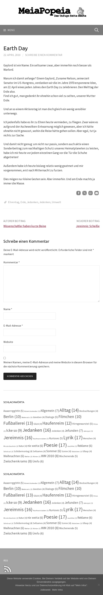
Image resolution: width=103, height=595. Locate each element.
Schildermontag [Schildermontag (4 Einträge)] (23, 451)
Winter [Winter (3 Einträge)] (37, 456)
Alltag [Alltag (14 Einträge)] (69, 410)
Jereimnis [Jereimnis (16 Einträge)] (17, 437)
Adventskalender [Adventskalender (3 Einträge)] (32, 411)
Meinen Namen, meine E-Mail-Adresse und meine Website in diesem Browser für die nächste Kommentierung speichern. (50, 364)
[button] (78, 193)
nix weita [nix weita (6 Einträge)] (35, 446)
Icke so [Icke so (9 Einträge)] (14, 430)
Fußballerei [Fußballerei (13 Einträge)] (18, 423)
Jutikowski (45, 589)
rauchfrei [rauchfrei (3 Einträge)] (72, 446)
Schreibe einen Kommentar (43, 55)
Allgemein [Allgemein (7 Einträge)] (49, 411)
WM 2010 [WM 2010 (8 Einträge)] (50, 456)
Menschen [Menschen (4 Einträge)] (89, 438)
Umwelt (56, 202)
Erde (23, 202)
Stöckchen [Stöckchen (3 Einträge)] (77, 451)
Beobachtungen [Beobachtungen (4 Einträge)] (88, 411)
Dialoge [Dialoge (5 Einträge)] (51, 417)
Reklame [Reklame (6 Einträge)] (84, 446)
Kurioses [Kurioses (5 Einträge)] (56, 438)
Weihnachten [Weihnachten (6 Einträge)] (13, 456)
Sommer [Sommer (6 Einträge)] (53, 451)
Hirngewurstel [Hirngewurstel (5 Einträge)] (82, 423)
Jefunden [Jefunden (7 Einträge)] (74, 430)
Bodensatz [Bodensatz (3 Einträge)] (26, 417)
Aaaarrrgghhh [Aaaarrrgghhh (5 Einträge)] (13, 411)
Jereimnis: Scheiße (88, 226)
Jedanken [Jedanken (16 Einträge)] (37, 430)
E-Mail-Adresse (13, 325)
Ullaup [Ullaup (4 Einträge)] (87, 451)
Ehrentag (13, 202)
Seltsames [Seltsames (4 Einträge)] (39, 451)
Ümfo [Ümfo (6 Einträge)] (38, 461)
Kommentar (11, 262)
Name (7, 309)
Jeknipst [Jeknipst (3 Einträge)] (88, 431)
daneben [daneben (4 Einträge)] (39, 417)
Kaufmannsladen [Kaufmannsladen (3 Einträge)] (41, 439)
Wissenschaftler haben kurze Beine (24, 226)
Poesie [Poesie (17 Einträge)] (55, 445)
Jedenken (45, 202)
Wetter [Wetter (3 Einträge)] (28, 456)
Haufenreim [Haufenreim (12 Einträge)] (57, 423)
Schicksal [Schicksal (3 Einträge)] (8, 451)
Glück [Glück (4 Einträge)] (38, 423)
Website (8, 342)
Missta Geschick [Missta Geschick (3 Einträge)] (10, 446)
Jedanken (32, 202)
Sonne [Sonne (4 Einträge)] (66, 451)
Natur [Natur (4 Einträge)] (23, 446)
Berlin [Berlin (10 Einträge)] (12, 416)
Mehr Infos (57, 589)
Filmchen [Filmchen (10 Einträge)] (70, 416)
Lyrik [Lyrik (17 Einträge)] (73, 437)
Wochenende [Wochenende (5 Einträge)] (68, 456)
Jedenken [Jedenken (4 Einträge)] (58, 430)
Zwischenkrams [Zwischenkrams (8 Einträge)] (17, 461)
